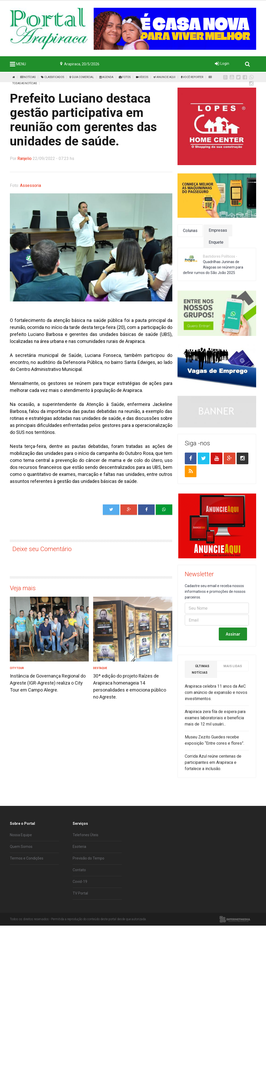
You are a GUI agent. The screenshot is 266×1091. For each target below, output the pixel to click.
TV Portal (80, 893)
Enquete (216, 242)
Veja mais (23, 588)
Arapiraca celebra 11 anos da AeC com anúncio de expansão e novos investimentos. (216, 695)
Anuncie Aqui (164, 77)
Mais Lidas (232, 669)
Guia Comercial (82, 77)
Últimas (200, 672)
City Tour (17, 668)
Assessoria (30, 185)
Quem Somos (21, 846)
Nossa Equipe (21, 835)
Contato (79, 870)
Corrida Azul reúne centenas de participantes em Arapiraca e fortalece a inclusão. (213, 765)
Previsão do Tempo (88, 858)
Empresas (218, 230)
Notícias (28, 77)
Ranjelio (24, 158)
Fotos (125, 77)
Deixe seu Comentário (42, 549)
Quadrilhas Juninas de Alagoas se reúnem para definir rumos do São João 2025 (213, 267)
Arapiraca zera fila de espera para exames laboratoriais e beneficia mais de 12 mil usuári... (215, 720)
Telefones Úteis (85, 835)
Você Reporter (192, 77)
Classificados (52, 77)
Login (224, 63)
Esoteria (79, 846)
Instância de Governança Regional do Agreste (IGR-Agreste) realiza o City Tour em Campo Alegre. (48, 683)
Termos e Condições (26, 858)
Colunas (190, 230)
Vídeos (142, 77)
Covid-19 (80, 881)
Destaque (100, 668)
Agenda (106, 77)
